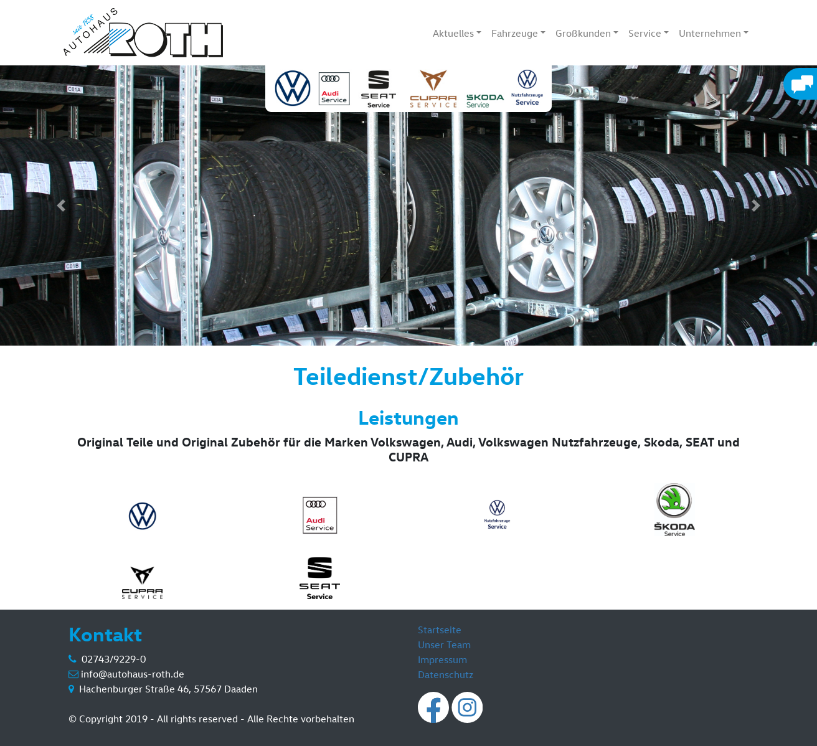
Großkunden (583, 33)
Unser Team (444, 644)
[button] (61, 205)
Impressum (442, 659)
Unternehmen (710, 33)
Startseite (439, 629)
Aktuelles (453, 33)
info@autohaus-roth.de (132, 674)
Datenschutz (445, 674)
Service (644, 33)
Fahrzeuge (514, 33)
